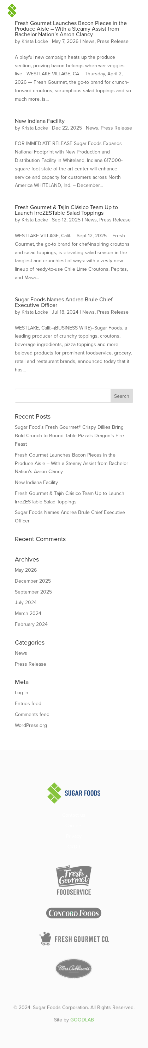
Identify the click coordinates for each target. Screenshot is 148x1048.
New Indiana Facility (40, 121)
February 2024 (31, 624)
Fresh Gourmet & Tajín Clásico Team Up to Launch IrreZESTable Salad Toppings (66, 210)
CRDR (74, 848)
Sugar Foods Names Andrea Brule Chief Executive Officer (64, 302)
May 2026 (26, 570)
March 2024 (28, 613)
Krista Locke (35, 41)
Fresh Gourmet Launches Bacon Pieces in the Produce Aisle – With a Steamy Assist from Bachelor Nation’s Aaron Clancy (71, 28)
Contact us (73, 816)
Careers (74, 826)
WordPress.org (31, 725)
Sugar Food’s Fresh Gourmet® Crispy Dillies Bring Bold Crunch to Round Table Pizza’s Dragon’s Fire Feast (69, 435)
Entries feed (28, 703)
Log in (21, 692)
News (88, 41)
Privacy (74, 837)
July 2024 (26, 602)
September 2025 (33, 592)
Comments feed (32, 714)
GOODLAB (82, 1026)
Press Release (113, 41)
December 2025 (33, 581)
